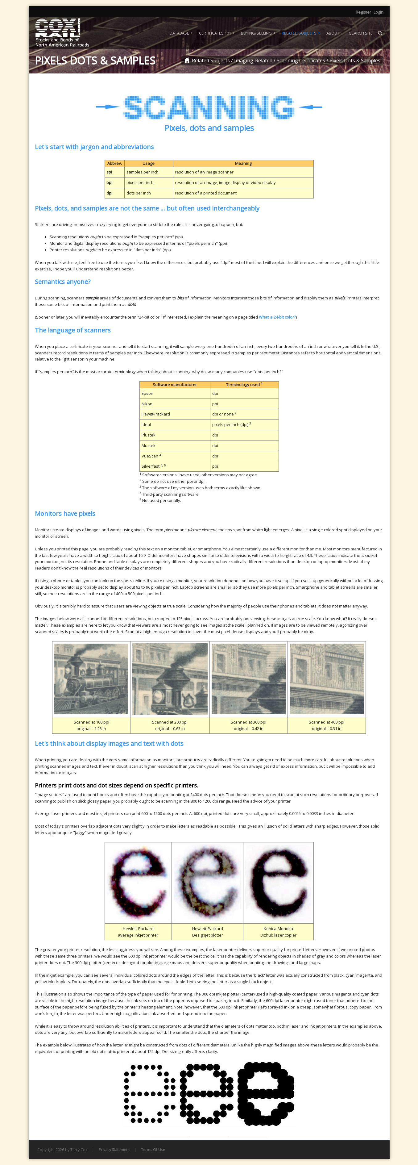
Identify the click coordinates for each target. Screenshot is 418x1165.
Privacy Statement (114, 1149)
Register (363, 12)
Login (378, 12)
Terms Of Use (153, 1149)
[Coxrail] (70, 33)
